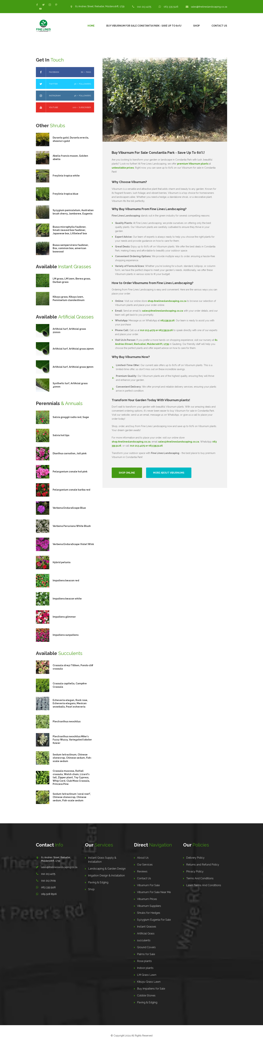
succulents (143, 940)
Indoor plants (145, 968)
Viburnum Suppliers (149, 906)
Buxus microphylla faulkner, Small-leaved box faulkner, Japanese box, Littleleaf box (70, 230)
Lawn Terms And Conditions (203, 885)
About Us (143, 857)
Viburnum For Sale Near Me (154, 892)
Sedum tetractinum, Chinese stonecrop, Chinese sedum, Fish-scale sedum (72, 757)
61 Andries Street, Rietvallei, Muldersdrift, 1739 (99, 6)
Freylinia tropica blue (65, 193)
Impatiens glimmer (64, 616)
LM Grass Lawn (146, 974)
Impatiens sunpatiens (65, 635)
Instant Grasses (146, 926)
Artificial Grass (145, 933)
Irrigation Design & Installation (106, 875)
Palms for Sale (146, 954)
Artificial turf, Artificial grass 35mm (73, 367)
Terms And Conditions (200, 878)
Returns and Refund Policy (202, 864)
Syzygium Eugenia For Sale (154, 919)
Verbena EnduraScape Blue (69, 508)
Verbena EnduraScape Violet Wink (73, 544)
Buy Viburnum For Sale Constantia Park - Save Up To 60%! (143, 25)
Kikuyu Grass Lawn (149, 981)
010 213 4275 (144, 6)
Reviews (142, 871)
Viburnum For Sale (148, 885)
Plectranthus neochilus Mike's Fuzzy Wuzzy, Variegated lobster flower (72, 739)
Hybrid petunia (61, 562)
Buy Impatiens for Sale (151, 988)
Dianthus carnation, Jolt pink (70, 453)
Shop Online (127, 472)
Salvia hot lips (61, 435)
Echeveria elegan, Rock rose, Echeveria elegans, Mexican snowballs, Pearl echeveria (70, 703)
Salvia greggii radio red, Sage (71, 417)
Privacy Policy (194, 871)
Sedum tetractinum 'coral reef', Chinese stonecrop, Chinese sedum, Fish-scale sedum (72, 797)
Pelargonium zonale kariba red (71, 489)
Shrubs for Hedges (148, 912)
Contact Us (219, 25)
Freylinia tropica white (66, 175)
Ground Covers (146, 947)
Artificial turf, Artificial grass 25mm (73, 348)
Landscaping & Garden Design (107, 868)
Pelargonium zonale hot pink (70, 471)
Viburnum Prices (147, 899)
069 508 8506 (49, 894)
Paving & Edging (98, 882)
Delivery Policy (195, 857)
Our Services (145, 864)
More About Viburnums (168, 472)
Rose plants (144, 961)
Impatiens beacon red (66, 580)
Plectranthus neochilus (67, 721)
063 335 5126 (171, 6)
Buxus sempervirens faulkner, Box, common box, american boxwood (71, 248)
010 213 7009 (48, 880)
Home (91, 25)
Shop (196, 25)
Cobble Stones (146, 995)
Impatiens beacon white (67, 598)
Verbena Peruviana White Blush (72, 526)
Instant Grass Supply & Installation (102, 859)
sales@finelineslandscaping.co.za (209, 6)
